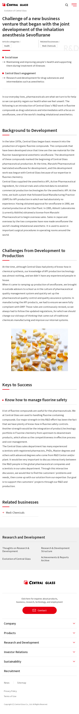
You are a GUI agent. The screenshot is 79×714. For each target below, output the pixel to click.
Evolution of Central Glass (15, 10)
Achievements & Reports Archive (55, 558)
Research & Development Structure (55, 549)
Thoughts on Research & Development (15, 549)
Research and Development (23, 537)
